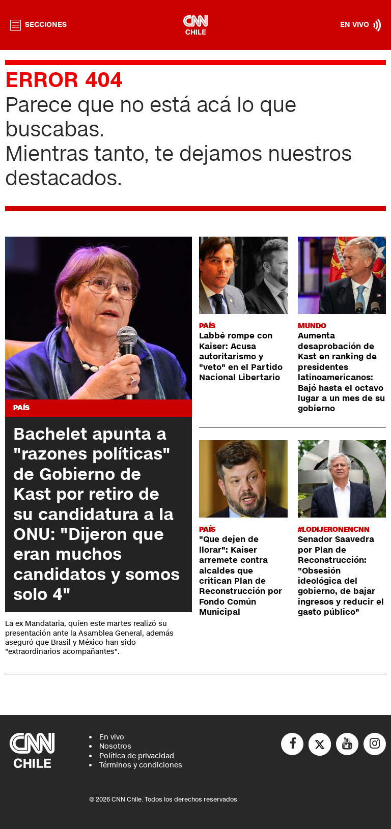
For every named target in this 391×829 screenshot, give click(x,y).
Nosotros (115, 746)
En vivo (111, 737)
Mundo (312, 326)
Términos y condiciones (140, 765)
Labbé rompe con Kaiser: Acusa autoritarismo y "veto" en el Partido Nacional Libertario (241, 356)
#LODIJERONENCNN (334, 529)
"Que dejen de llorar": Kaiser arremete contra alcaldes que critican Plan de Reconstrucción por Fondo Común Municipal (240, 576)
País (21, 408)
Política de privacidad (136, 756)
